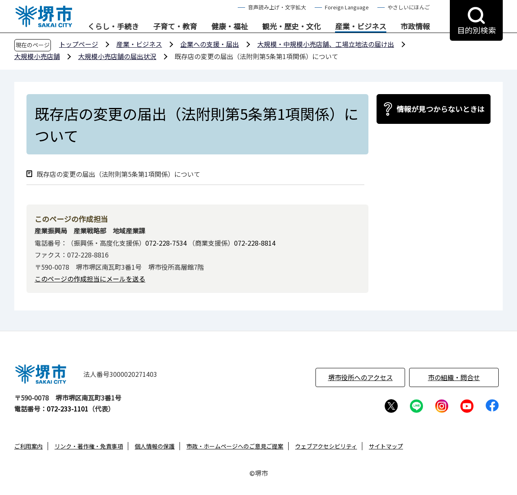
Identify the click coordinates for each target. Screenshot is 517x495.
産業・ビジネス (360, 26)
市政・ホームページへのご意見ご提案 (234, 446)
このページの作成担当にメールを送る (90, 279)
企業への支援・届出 (209, 44)
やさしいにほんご (409, 7)
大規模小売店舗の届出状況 (117, 56)
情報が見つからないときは (440, 108)
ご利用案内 (28, 446)
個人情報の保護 (155, 446)
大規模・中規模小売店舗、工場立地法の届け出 (325, 44)
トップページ (78, 44)
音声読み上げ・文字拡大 (277, 7)
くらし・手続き (113, 26)
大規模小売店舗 (37, 56)
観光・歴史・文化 (291, 26)
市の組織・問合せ (454, 377)
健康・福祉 (229, 26)
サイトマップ (386, 446)
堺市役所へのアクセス (360, 377)
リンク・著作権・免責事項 (89, 446)
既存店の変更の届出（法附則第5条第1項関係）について (118, 174)
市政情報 (415, 26)
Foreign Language (347, 7)
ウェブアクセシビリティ (326, 446)
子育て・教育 (175, 26)
